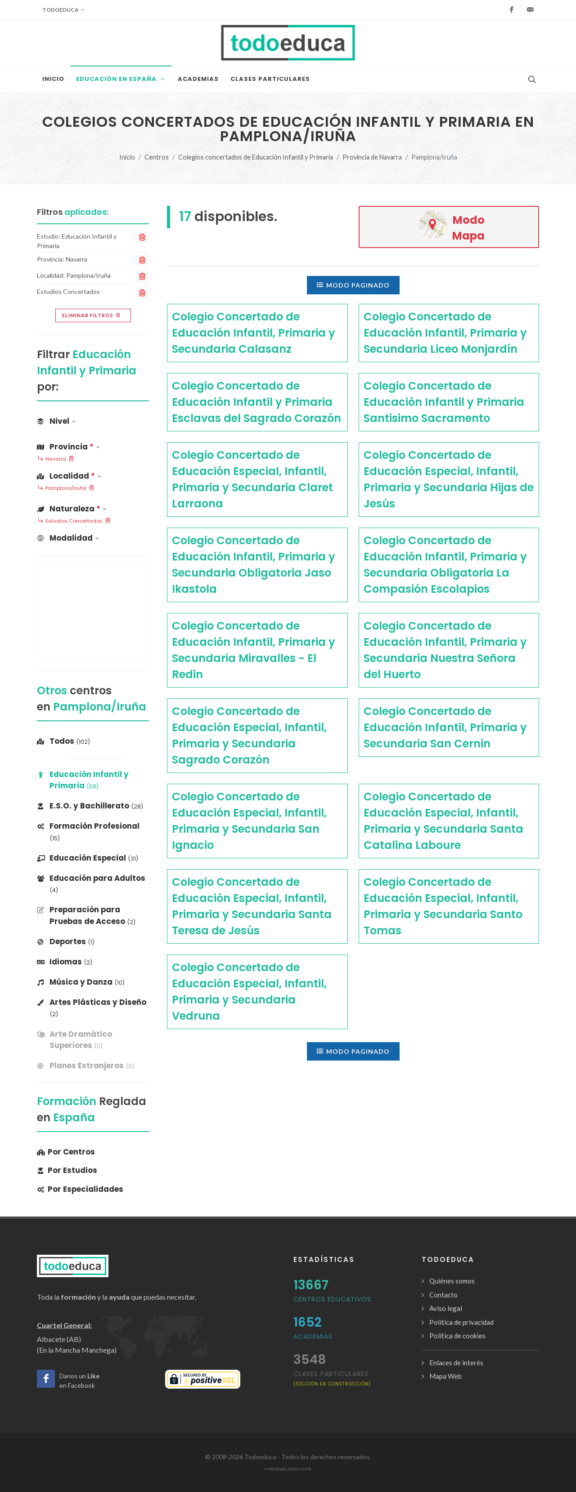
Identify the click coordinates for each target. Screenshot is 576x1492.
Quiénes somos (452, 1281)
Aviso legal (445, 1308)
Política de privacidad (461, 1322)
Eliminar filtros (92, 315)
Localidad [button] (69, 476)
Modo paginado (353, 285)
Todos (63, 741)
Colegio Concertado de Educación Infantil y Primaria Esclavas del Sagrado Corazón (256, 402)
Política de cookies (457, 1336)
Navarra (56, 459)
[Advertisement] (93, 613)
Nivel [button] (56, 421)
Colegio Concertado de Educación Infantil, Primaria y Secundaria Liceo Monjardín (445, 332)
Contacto (443, 1295)
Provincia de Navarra (372, 157)
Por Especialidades (80, 1189)
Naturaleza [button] (72, 508)
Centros (156, 157)
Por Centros (66, 1151)
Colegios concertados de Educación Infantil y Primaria (255, 157)
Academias (313, 1336)
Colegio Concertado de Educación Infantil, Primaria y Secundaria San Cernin (445, 727)
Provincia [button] (68, 446)
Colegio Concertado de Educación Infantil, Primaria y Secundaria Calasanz (253, 332)
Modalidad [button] (68, 538)
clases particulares (332, 1378)
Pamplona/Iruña (66, 488)
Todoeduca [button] (63, 9)
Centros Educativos (332, 1299)
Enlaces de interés (456, 1363)
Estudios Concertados (74, 521)
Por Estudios (67, 1170)
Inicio (127, 157)
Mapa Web (445, 1376)
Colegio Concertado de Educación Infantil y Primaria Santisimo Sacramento (444, 402)
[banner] (93, 1040)
